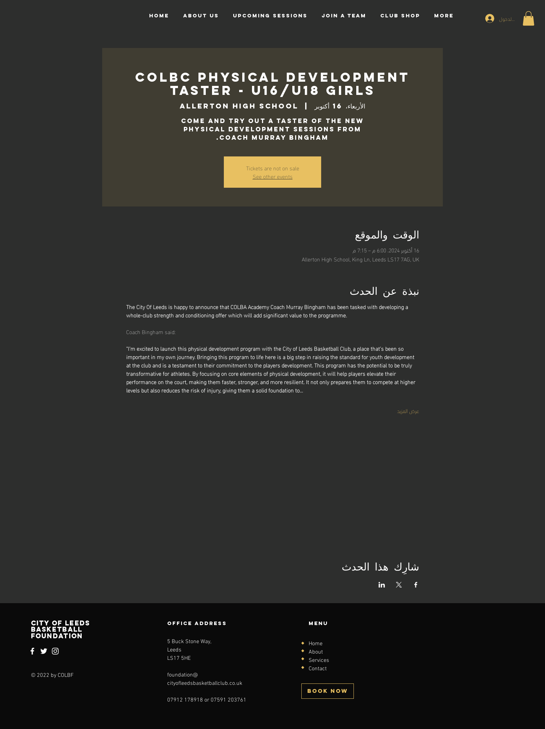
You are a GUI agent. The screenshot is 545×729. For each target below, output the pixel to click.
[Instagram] (55, 651)
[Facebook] (32, 651)
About (316, 652)
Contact (318, 668)
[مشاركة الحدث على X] (399, 585)
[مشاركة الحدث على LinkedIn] (382, 585)
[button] (528, 18)
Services (319, 660)
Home (316, 643)
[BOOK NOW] (327, 691)
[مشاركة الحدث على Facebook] (416, 585)
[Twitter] (43, 651)
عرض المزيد (408, 410)
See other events (273, 176)
